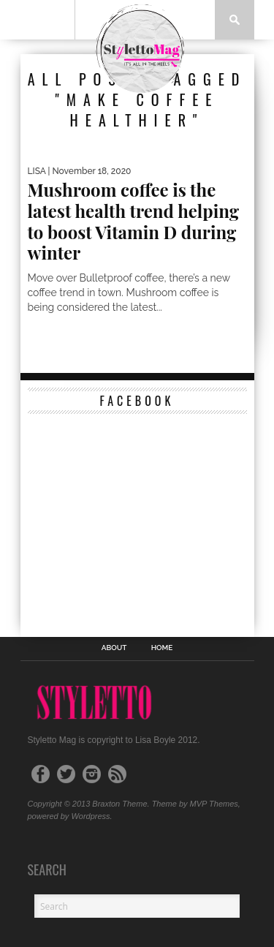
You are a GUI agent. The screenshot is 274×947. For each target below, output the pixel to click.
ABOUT (114, 648)
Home (162, 648)
